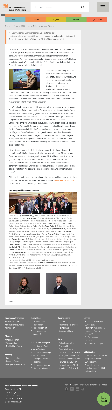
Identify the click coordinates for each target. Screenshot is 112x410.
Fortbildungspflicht (39, 328)
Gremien (62, 321)
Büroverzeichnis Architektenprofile (92, 363)
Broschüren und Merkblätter (95, 368)
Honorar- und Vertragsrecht (69, 358)
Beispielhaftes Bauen (93, 358)
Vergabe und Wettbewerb (68, 368)
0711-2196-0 (16, 395)
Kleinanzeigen (90, 371)
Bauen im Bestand (13, 361)
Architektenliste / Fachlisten (96, 355)
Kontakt (68, 385)
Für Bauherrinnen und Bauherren (93, 339)
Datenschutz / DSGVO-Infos (69, 352)
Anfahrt (75, 385)
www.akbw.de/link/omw (64, 180)
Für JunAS (89, 334)
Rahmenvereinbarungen (94, 343)
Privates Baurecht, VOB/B (68, 365)
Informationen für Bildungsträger (39, 332)
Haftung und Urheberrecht (69, 355)
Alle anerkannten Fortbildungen (38, 323)
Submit (84, 7)
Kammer (76, 19)
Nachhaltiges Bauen (14, 346)
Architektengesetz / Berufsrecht (66, 344)
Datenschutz (95, 385)
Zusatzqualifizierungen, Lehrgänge (41, 360)
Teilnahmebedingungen (41, 368)
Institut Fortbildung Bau (15, 325)
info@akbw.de (16, 402)
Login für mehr (96, 19)
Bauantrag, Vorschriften (94, 321)
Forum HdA (10, 328)
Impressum (84, 385)
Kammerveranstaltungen (42, 352)
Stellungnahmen (12, 340)
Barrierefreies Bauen (14, 358)
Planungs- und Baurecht (68, 362)
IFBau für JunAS (38, 355)
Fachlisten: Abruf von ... (94, 331)
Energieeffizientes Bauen (15, 364)
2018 (23, 26)
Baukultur (15, 19)
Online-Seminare (38, 349)
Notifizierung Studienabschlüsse (66, 329)
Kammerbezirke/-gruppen (68, 325)
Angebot (56, 19)
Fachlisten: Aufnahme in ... (95, 328)
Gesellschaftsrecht (66, 349)
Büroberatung (90, 325)
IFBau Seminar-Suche (40, 346)
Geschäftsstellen (12, 321)
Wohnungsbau (11, 343)
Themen (36, 19)
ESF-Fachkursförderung (41, 365)
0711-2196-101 (17, 398)
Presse (16, 26)
